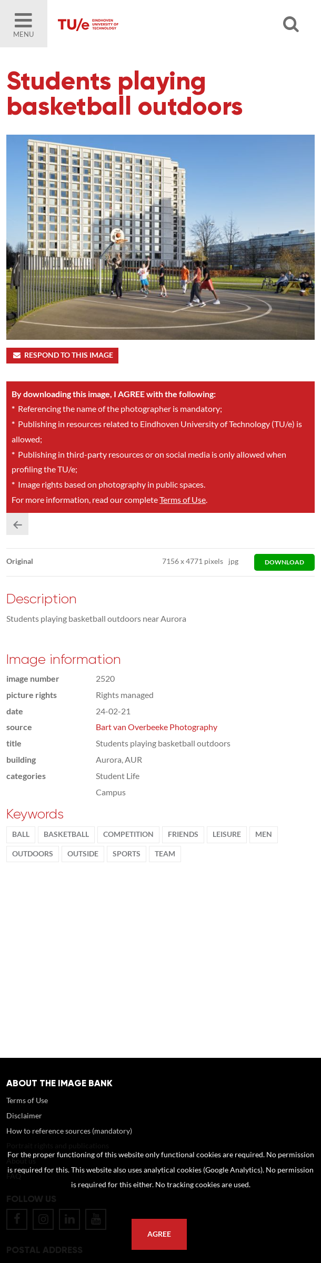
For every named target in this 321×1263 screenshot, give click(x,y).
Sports (127, 854)
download (284, 562)
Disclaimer (24, 1115)
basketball (66, 834)
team (165, 854)
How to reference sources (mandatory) (69, 1130)
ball (20, 834)
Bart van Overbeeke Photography (156, 727)
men (263, 834)
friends (183, 834)
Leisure (227, 834)
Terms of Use (182, 499)
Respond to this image (62, 355)
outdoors (32, 854)
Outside (82, 854)
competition (128, 834)
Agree (159, 1234)
